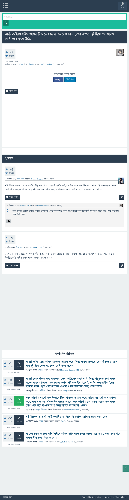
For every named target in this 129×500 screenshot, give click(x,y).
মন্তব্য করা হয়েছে (25, 205)
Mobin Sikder (120, 497)
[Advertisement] (64, 121)
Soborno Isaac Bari (71, 409)
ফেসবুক (58, 79)
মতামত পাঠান (7, 497)
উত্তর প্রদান (20, 179)
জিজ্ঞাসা (32, 64)
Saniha (63, 421)
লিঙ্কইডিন (70, 79)
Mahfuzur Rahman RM (69, 370)
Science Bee (96, 497)
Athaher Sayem (66, 442)
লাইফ (41, 421)
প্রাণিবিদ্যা (42, 390)
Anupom (66, 390)
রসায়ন (20, 64)
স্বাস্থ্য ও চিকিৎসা (41, 409)
